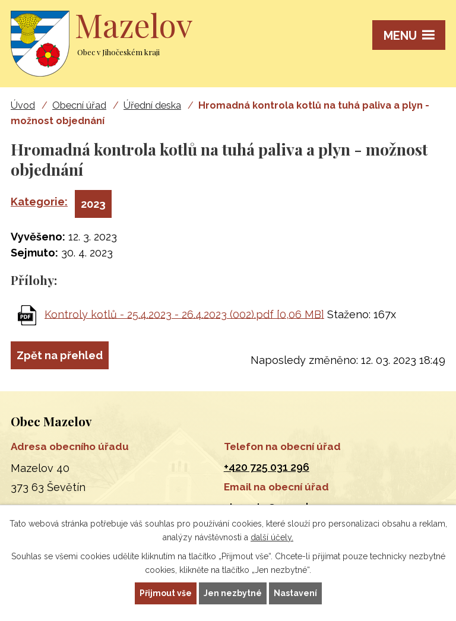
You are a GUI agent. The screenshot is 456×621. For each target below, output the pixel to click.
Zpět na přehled (60, 355)
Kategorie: (39, 201)
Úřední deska (152, 105)
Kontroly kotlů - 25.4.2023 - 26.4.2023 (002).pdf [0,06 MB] (184, 314)
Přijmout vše (166, 593)
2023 (93, 204)
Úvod (23, 105)
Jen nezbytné (233, 593)
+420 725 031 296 (266, 467)
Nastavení (295, 593)
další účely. (272, 537)
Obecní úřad (79, 105)
